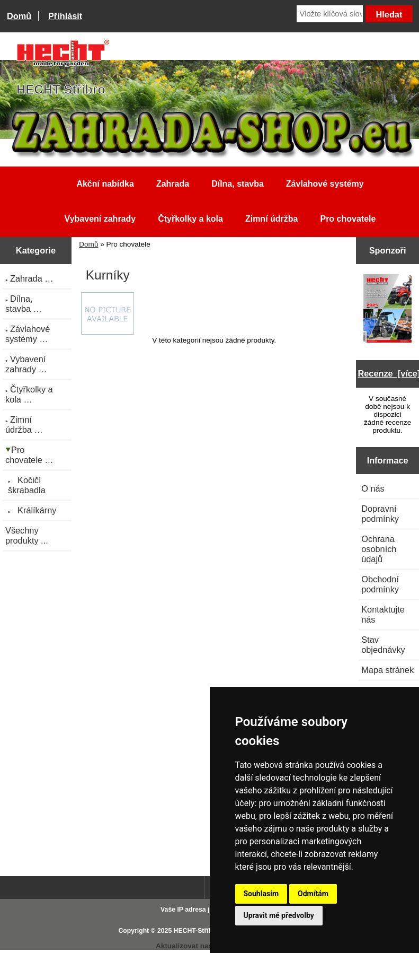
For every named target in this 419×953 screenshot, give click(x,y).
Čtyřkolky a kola (190, 218)
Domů (19, 16)
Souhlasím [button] (261, 893)
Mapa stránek (387, 670)
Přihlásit (65, 16)
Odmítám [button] (313, 893)
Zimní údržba (271, 218)
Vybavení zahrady (100, 218)
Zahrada (172, 183)
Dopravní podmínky (380, 513)
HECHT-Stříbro (196, 930)
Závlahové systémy (325, 183)
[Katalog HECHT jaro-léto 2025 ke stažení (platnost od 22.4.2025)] (387, 310)
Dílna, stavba (237, 183)
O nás (373, 488)
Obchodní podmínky (380, 584)
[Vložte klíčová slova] (330, 13)
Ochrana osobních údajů (378, 549)
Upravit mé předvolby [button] (279, 915)
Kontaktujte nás (383, 614)
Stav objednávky (383, 644)
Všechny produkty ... (26, 535)
